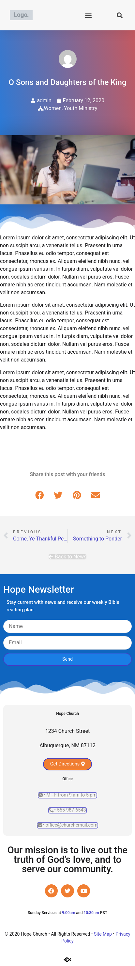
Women (53, 108)
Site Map (103, 934)
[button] (88, 15)
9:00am (68, 912)
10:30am (91, 912)
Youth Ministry (80, 108)
